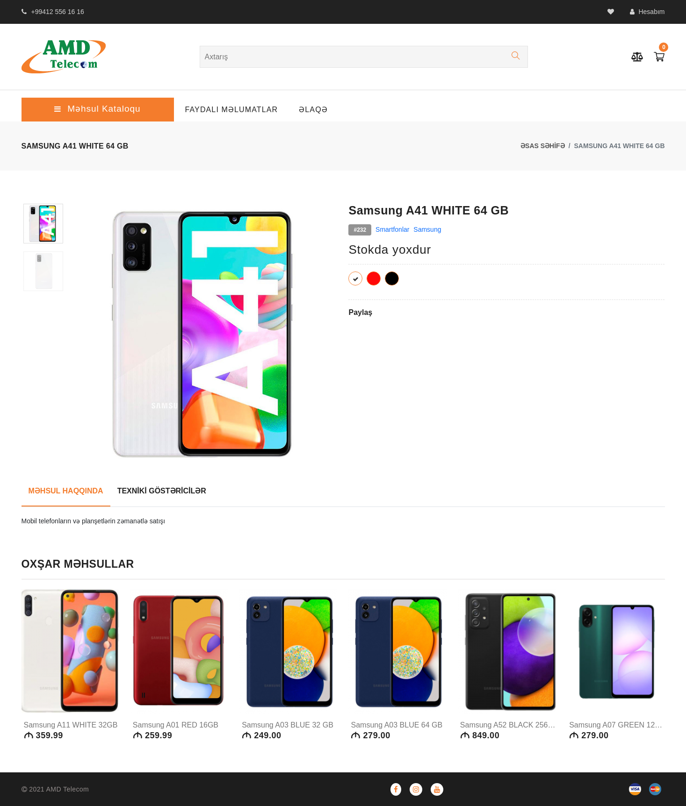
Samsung (427, 229)
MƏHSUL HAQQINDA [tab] (66, 491)
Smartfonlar (392, 229)
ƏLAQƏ (313, 110)
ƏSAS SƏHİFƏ (542, 146)
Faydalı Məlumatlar (231, 110)
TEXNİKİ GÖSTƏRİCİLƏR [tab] (161, 491)
